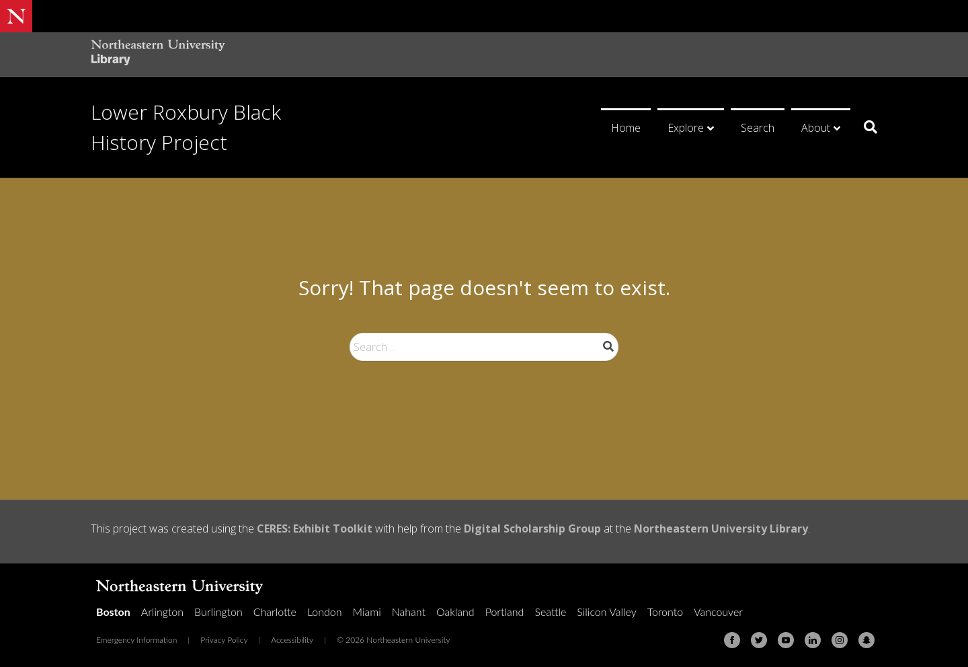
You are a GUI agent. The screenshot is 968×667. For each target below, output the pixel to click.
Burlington (218, 611)
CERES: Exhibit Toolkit (314, 528)
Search (757, 127)
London (324, 611)
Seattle (550, 611)
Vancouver (718, 611)
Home (626, 127)
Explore (686, 127)
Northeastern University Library (721, 528)
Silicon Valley (606, 611)
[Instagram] (840, 640)
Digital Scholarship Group (532, 528)
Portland (504, 611)
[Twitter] (759, 640)
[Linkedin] (813, 640)
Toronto (665, 611)
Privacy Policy (223, 640)
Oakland (455, 611)
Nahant (409, 611)
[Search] (865, 127)
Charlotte (274, 611)
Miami (367, 611)
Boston (113, 611)
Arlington (162, 611)
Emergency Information (136, 640)
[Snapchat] (866, 640)
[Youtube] (786, 640)
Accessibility (292, 640)
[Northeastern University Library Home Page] (158, 54)
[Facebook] (732, 640)
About (815, 127)
